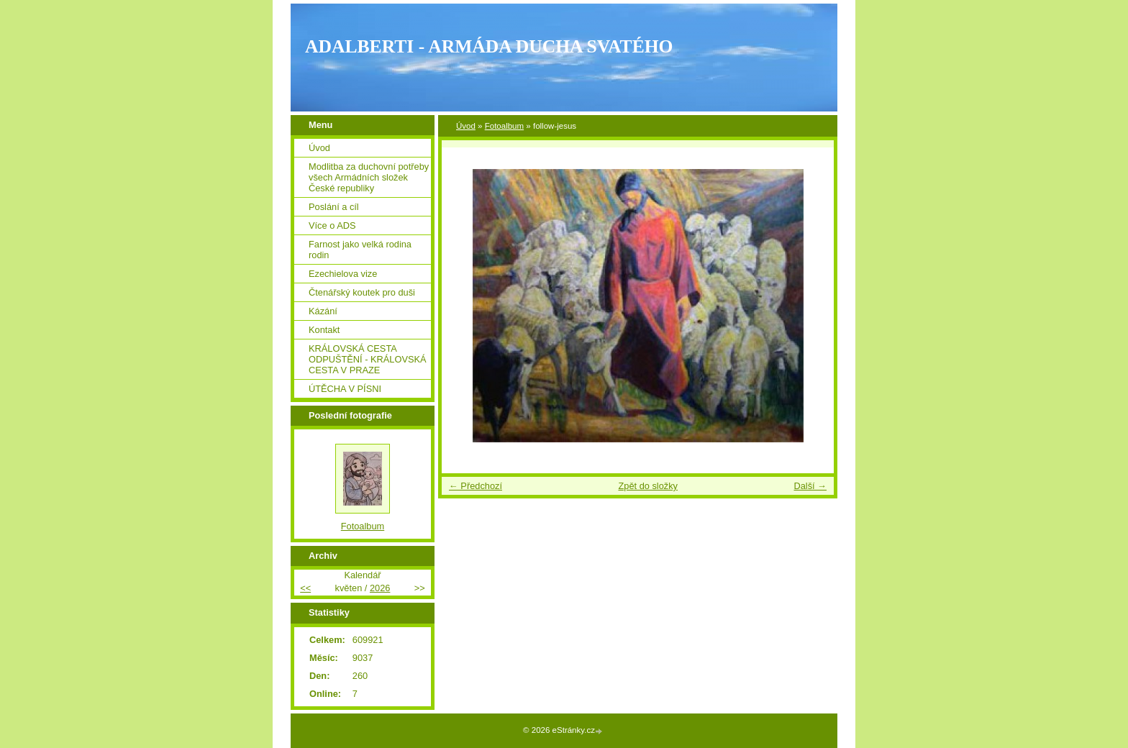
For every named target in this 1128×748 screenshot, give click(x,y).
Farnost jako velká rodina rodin (360, 249)
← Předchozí (475, 485)
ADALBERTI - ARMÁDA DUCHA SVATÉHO (489, 46)
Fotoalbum (504, 126)
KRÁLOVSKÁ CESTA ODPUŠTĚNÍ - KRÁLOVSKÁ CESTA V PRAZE (368, 359)
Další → (810, 485)
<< (305, 588)
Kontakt (324, 329)
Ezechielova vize (343, 273)
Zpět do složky (648, 485)
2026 (380, 588)
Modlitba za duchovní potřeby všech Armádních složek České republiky (369, 177)
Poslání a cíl (334, 206)
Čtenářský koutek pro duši (362, 292)
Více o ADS (332, 225)
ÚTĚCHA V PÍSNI (345, 388)
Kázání (323, 311)
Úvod (466, 126)
